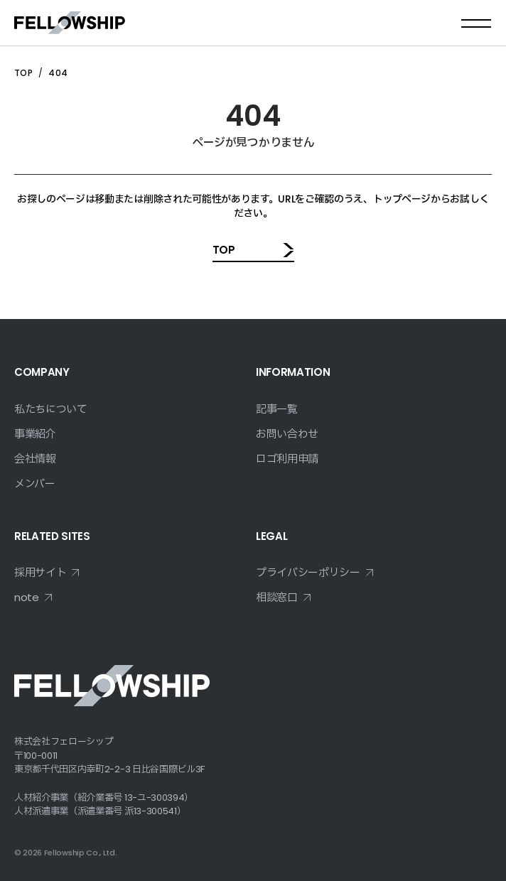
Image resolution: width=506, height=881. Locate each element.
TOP (23, 73)
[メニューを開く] (476, 22)
